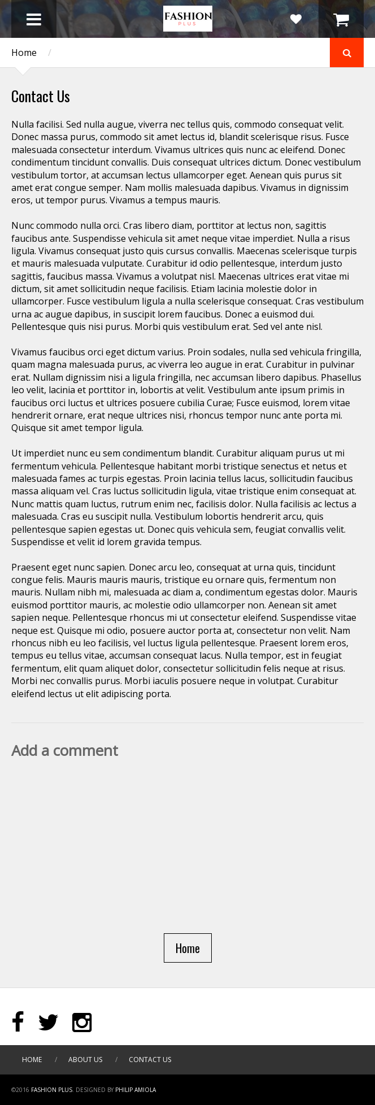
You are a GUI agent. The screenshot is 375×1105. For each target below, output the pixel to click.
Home (24, 52)
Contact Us (150, 1059)
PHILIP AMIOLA (135, 1090)
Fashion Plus (51, 1090)
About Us (85, 1059)
